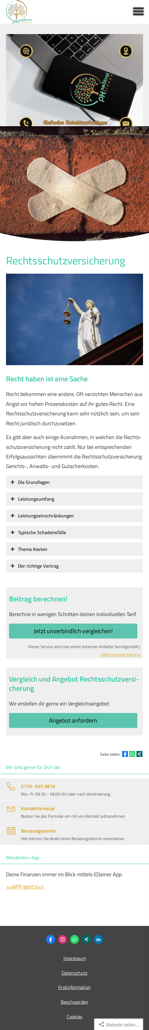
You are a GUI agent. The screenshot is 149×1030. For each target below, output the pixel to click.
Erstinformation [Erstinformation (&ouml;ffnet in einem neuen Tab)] (74, 987)
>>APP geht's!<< (25, 887)
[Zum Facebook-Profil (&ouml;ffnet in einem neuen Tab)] (50, 939)
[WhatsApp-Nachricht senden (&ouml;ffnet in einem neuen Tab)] (74, 939)
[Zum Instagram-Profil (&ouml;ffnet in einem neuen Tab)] (62, 939)
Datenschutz (74, 972)
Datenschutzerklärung (120, 654)
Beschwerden (74, 1001)
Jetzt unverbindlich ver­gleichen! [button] (73, 631)
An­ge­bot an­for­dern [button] (73, 720)
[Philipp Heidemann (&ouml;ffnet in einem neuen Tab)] (86, 939)
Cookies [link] (74, 1016)
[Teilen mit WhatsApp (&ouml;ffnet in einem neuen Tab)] (132, 754)
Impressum (74, 958)
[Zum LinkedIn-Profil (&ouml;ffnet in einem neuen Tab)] (98, 939)
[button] (34, 482)
